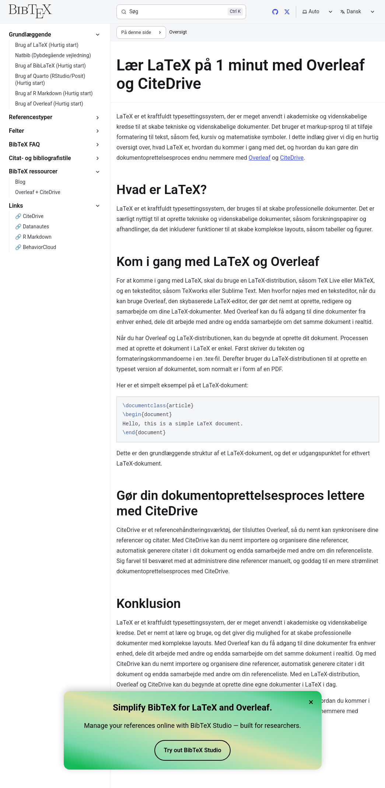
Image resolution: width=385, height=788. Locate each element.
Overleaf (259, 157)
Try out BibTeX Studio (192, 750)
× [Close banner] (311, 702)
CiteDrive (292, 157)
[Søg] (181, 11)
